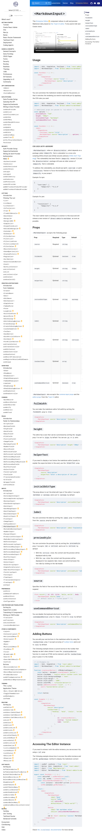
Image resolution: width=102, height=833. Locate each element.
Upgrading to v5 (8, 79)
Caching (6, 811)
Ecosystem (6, 822)
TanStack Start (8, 40)
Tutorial (6, 25)
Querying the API (9, 102)
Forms (5, 59)
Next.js (5, 32)
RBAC (6, 159)
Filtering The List (9, 198)
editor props (37, 397)
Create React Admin (10, 27)
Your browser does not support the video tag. (56, 42)
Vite (4, 30)
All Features (7, 77)
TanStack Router (9, 816)
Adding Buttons (90, 39)
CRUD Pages (7, 56)
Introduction (7, 195)
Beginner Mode (16, 15)
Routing (6, 64)
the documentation (49, 830)
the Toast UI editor (57, 24)
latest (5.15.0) (15, 10)
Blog (71, 3)
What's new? (6, 19)
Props (87, 15)
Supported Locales (10, 610)
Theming (6, 69)
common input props (66, 394)
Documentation (55, 3)
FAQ (3, 827)
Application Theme (9, 688)
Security (6, 61)
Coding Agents (8, 45)
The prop (7, 686)
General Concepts (9, 51)
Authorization (8, 156)
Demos (65, 3)
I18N (5, 72)
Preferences (7, 74)
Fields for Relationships (11, 421)
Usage (87, 12)
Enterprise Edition (82, 3)
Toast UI (51, 397)
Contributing (6, 825)
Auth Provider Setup (10, 149)
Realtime (6, 67)
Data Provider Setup (10, 99)
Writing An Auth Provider (11, 154)
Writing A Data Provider (11, 107)
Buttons (6, 664)
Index (3, 830)
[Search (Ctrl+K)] (41, 3)
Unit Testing (7, 814)
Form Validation (8, 288)
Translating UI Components (12, 612)
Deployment (7, 43)
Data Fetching (8, 54)
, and (13, 691)
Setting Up (7, 607)
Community (7, 82)
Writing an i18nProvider (11, 615)
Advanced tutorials (9, 819)
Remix (5, 35)
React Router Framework (12, 37)
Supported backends (10, 104)
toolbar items (68, 642)
